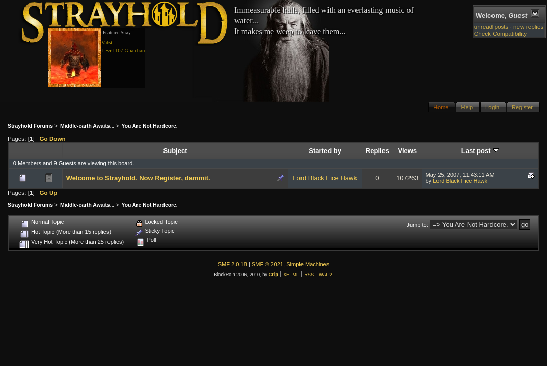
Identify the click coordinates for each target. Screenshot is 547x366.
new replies (528, 26)
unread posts (491, 26)
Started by (325, 151)
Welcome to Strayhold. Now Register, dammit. (138, 178)
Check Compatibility (500, 33)
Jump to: (417, 225)
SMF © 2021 (267, 264)
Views (407, 151)
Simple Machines (307, 264)
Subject (175, 151)
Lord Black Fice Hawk (325, 178)
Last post (480, 151)
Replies (377, 151)
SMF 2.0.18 (232, 264)
